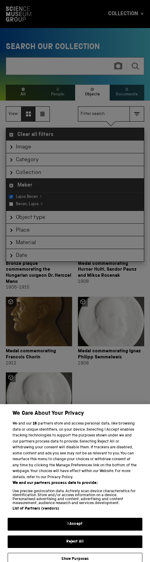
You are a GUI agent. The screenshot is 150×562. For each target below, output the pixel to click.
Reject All (75, 551)
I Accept (75, 533)
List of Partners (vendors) (36, 518)
